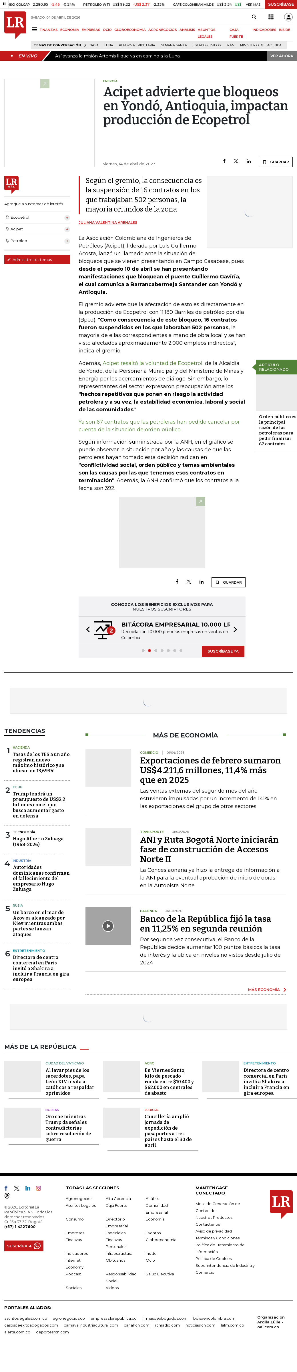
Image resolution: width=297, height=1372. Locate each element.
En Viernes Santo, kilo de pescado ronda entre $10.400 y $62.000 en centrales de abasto (169, 1082)
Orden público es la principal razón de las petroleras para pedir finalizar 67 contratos (277, 430)
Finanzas (74, 1239)
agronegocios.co (69, 1318)
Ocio (150, 1260)
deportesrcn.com (52, 1332)
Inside (151, 1253)
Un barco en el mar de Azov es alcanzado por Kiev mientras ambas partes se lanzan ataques (39, 923)
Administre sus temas (29, 259)
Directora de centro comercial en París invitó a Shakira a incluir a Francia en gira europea (41, 968)
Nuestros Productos (214, 1217)
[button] (86, 630)
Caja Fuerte (116, 1205)
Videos (112, 1287)
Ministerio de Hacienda (261, 45)
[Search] (254, 17)
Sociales (73, 1287)
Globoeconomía (161, 1239)
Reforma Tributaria (137, 45)
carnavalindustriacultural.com (91, 1325)
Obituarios (115, 1260)
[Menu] (35, 29)
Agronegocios (79, 1198)
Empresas (75, 1233)
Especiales (115, 1233)
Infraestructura (119, 1253)
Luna (108, 45)
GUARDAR (275, 161)
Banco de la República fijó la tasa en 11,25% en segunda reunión (205, 924)
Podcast (73, 1274)
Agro (150, 1063)
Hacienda (21, 747)
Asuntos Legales (81, 1205)
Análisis (152, 1198)
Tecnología (24, 832)
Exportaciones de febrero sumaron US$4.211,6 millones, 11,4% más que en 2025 (210, 770)
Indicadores (77, 1253)
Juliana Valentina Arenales (108, 222)
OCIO (107, 30)
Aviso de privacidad (214, 1231)
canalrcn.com (136, 1325)
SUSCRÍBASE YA (223, 651)
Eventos (153, 1233)
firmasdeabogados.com (165, 1318)
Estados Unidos (207, 45)
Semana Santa (174, 45)
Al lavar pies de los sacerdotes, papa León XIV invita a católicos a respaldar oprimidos (69, 1082)
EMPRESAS (91, 30)
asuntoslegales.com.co (25, 1318)
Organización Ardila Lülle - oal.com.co (271, 1322)
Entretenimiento (29, 951)
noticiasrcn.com (200, 1325)
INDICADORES (264, 30)
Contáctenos (208, 1224)
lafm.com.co (232, 1325)
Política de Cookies (214, 1258)
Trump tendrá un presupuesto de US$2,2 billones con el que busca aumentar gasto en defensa (39, 805)
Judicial (152, 1110)
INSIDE (284, 30)
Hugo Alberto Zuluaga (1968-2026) (38, 841)
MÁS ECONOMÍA (264, 989)
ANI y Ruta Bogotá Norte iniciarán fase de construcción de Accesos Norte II (209, 849)
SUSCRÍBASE (281, 4)
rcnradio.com (167, 1325)
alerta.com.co (17, 1332)
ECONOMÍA (69, 30)
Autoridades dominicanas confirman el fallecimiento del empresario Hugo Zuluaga (41, 878)
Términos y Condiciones (218, 1238)
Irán (230, 45)
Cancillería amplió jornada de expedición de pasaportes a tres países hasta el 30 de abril (168, 1131)
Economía (155, 1219)
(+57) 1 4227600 (19, 1226)
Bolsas (52, 1110)
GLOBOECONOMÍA (130, 30)
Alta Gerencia (118, 1198)
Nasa (94, 45)
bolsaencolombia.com (214, 1318)
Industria (22, 861)
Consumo (75, 1219)
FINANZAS (49, 30)
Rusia (18, 906)
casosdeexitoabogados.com (31, 1325)
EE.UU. (18, 787)
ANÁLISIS (187, 30)
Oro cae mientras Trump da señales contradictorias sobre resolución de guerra (68, 1128)
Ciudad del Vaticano (64, 1063)
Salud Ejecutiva (160, 1274)
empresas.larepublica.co (114, 1318)
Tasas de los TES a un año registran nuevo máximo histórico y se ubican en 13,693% (41, 763)
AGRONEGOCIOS (162, 30)
